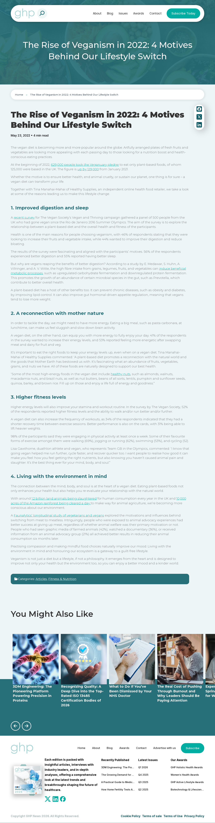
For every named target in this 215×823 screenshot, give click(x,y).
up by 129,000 (88, 169)
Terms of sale (152, 815)
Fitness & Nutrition (62, 579)
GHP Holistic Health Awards (187, 767)
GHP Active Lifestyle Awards (187, 782)
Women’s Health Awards (185, 774)
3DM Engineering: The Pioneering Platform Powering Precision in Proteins (118, 767)
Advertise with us (163, 748)
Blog (110, 13)
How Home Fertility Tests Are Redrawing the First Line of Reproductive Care (118, 789)
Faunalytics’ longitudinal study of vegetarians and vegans (59, 515)
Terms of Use (173, 815)
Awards (138, 13)
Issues (123, 13)
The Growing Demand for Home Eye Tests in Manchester (118, 774)
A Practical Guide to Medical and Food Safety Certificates (118, 782)
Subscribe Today (183, 13)
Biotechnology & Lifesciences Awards (187, 789)
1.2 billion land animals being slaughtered (64, 498)
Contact (155, 13)
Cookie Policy (130, 815)
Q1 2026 (143, 767)
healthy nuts (120, 374)
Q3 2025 (143, 782)
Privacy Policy (194, 815)
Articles (41, 579)
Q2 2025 (143, 789)
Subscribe (192, 748)
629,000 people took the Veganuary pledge (85, 165)
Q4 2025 (143, 774)
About (97, 13)
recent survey (24, 217)
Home (19, 94)
